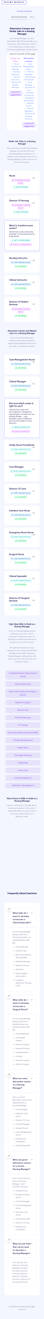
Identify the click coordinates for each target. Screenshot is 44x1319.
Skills (32, 17)
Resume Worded (14, 2)
